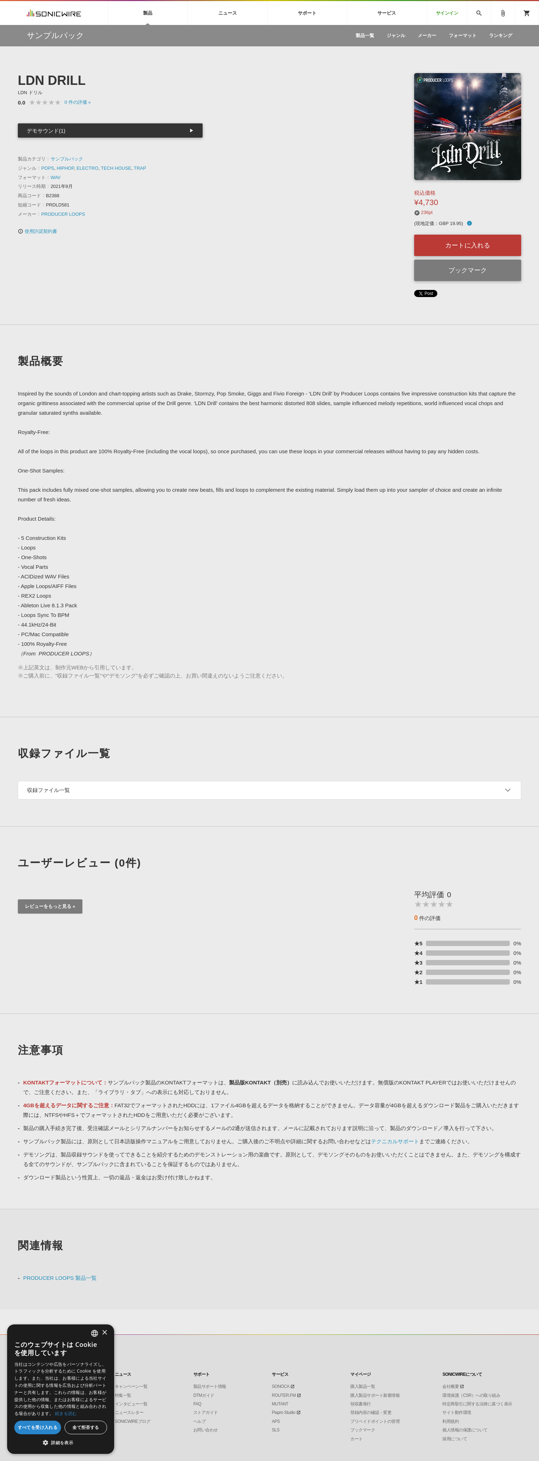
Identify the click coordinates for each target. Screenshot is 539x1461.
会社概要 (450, 1386)
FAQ (197, 1403)
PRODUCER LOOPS (63, 214)
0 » (78, 102)
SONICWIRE (54, 13)
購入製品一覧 (362, 1386)
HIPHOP (65, 168)
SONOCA (280, 1386)
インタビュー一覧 (131, 1403)
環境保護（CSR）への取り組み (471, 1395)
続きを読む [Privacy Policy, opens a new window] (66, 1413)
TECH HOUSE (116, 168)
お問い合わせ (205, 1429)
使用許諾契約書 (37, 231)
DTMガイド (203, 1395)
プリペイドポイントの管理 (375, 1421)
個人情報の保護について (465, 1429)
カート (356, 1438)
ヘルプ (199, 1421)
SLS (275, 1429)
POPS (47, 168)
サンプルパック (67, 159)
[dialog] (60, 1389)
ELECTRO (87, 168)
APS (276, 1421)
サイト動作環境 (456, 1412)
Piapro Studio (283, 1412)
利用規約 (450, 1421)
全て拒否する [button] (85, 1427)
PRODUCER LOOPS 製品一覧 (60, 1278)
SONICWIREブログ (132, 1421)
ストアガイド (205, 1412)
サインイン (447, 13)
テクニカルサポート (395, 1141)
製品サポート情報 (209, 1386)
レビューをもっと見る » (50, 906)
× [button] (104, 1332)
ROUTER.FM (284, 1395)
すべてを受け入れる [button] (38, 1427)
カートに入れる (467, 245)
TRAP (140, 168)
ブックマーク (467, 270)
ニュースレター (129, 1412)
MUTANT (280, 1403)
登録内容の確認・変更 (370, 1412)
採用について (454, 1438)
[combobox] (94, 1333)
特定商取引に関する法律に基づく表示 (477, 1403)
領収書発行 (360, 1403)
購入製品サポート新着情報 (375, 1395)
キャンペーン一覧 (131, 1386)
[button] (60, 1443)
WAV (56, 177)
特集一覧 (123, 1395)
